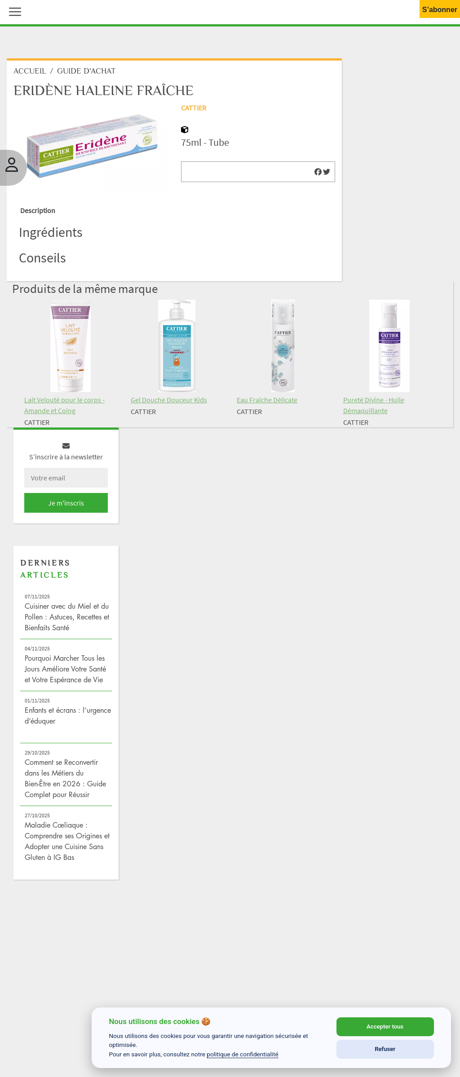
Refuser (385, 1049)
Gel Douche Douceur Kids (169, 399)
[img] (318, 171)
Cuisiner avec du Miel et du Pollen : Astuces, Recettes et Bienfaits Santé (67, 616)
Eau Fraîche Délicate (267, 399)
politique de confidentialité (243, 1054)
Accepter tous (385, 1026)
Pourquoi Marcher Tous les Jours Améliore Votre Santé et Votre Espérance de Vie (65, 669)
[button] (13, 10)
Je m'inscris (66, 502)
